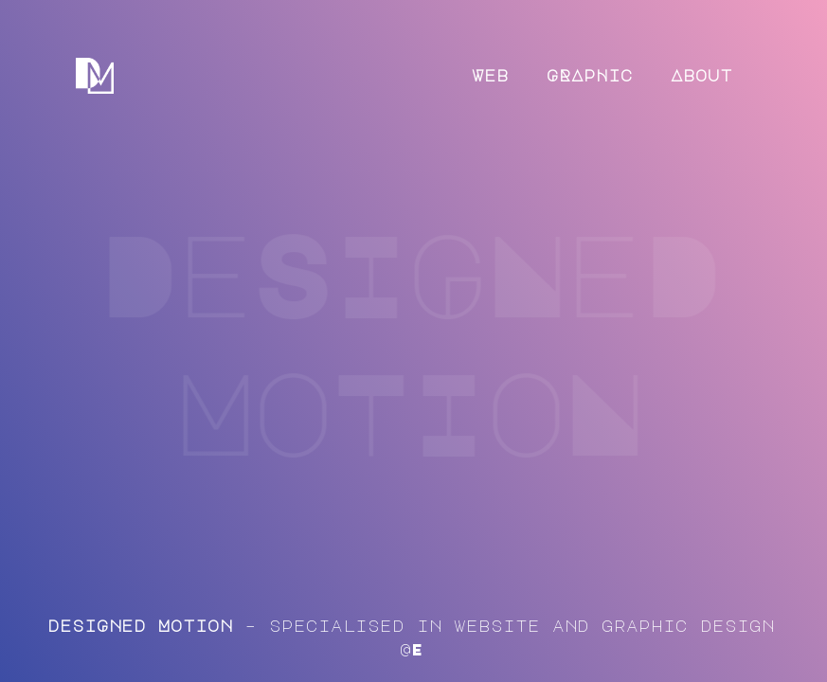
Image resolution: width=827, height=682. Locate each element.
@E (411, 649)
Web (490, 75)
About (701, 75)
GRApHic (590, 75)
